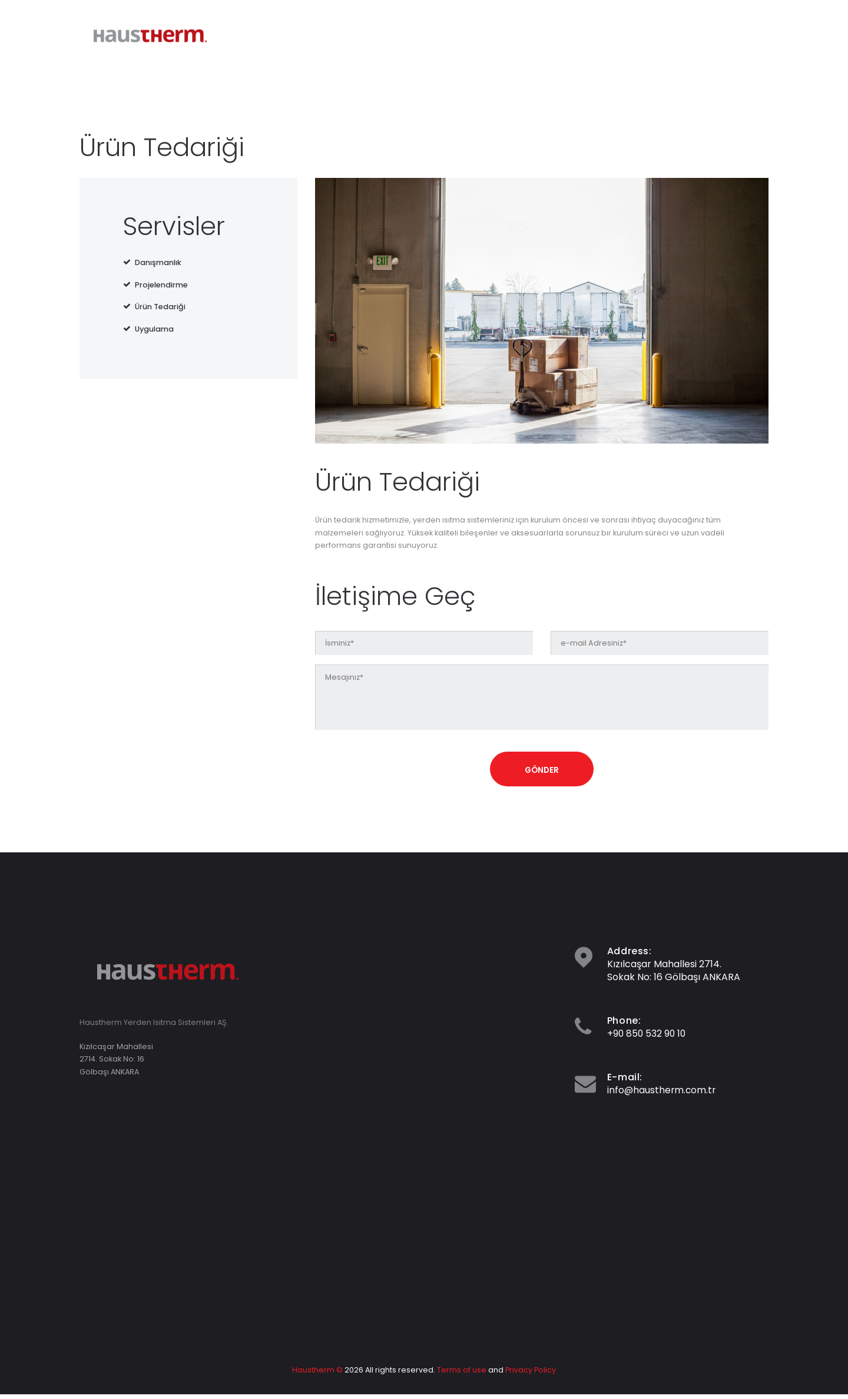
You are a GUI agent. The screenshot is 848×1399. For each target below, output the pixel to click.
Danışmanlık (158, 262)
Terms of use (461, 1375)
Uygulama (154, 329)
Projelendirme (161, 285)
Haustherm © (317, 1375)
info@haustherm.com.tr (662, 1095)
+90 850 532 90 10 (647, 1037)
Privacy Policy (530, 1375)
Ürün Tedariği (160, 307)
